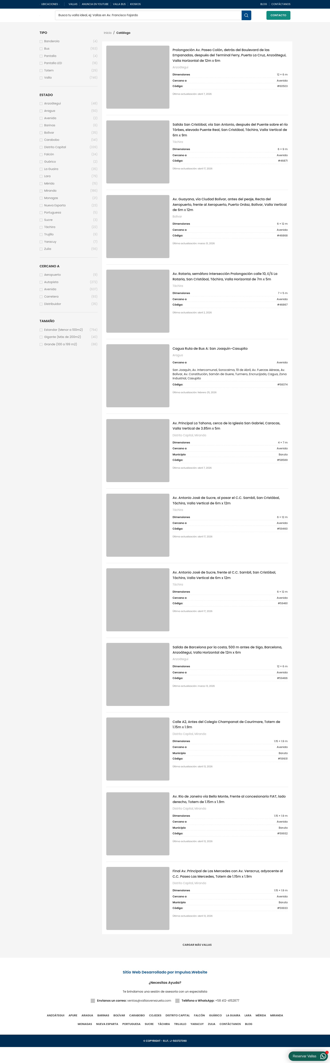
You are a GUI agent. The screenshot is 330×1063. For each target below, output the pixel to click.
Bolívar (49, 135)
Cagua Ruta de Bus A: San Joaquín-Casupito (217, 355)
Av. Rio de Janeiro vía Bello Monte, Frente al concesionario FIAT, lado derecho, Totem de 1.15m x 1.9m (230, 813)
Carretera (51, 299)
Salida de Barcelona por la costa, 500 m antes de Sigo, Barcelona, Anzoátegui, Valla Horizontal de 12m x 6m (226, 662)
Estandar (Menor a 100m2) (63, 332)
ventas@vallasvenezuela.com (149, 1016)
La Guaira (51, 172)
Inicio (108, 35)
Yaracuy (50, 244)
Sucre (48, 222)
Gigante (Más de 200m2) (62, 340)
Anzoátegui (52, 106)
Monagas (51, 201)
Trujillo (49, 237)
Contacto (278, 17)
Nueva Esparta (55, 208)
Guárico (50, 164)
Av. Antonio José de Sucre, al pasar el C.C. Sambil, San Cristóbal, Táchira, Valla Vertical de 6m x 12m (226, 510)
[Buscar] (153, 17)
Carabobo (51, 142)
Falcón (49, 157)
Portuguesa (52, 215)
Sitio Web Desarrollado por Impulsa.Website (165, 987)
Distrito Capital (55, 150)
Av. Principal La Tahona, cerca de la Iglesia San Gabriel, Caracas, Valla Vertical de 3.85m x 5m (227, 434)
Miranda (50, 193)
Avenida (50, 121)
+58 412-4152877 (227, 1016)
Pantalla (50, 59)
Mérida (49, 186)
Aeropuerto (52, 277)
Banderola (51, 44)
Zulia (47, 251)
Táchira (49, 230)
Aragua (49, 113)
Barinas (49, 128)
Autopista (51, 285)
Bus (46, 51)
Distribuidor (52, 307)
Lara (47, 179)
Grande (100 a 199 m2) (60, 347)
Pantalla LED (53, 66)
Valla (48, 80)
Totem (49, 73)
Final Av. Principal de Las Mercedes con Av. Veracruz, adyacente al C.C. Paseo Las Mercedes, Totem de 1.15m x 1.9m (228, 892)
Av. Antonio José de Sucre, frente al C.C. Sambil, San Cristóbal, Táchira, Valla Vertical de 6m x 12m (224, 586)
